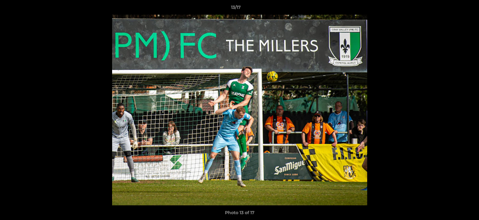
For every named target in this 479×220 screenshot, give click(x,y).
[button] (453, 9)
